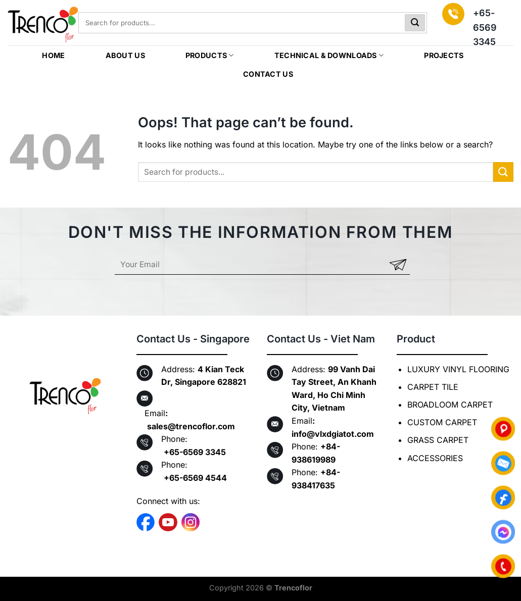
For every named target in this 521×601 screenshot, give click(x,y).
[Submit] (415, 22)
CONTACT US (268, 74)
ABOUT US (125, 55)
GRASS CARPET (437, 440)
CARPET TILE (432, 387)
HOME (53, 55)
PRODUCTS (209, 55)
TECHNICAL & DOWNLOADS (329, 55)
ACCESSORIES (435, 458)
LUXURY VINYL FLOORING (458, 369)
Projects (443, 55)
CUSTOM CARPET (442, 422)
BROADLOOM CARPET (450, 404)
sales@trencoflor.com (191, 426)
